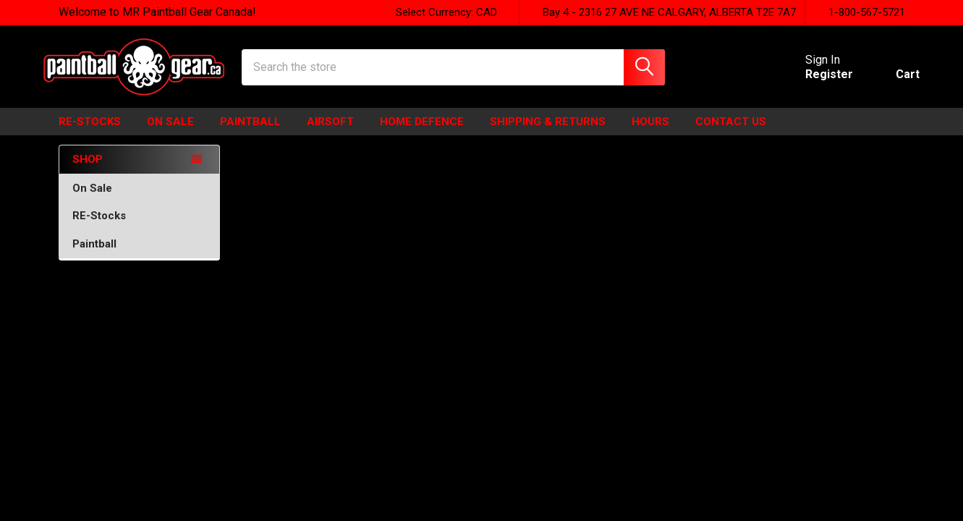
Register (815, 81)
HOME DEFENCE (422, 132)
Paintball (250, 132)
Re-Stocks (90, 132)
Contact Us (730, 132)
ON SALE (170, 132)
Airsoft (330, 132)
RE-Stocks (139, 226)
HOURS (650, 132)
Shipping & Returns (548, 132)
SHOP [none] (87, 170)
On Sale (139, 199)
